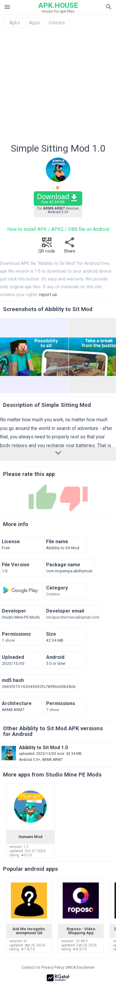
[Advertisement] (56, 87)
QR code (46, 247)
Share (69, 247)
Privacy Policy (52, 967)
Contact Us (30, 967)
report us (48, 294)
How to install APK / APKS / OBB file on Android (58, 229)
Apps (34, 22)
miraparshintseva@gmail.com (72, 617)
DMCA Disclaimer (80, 967)
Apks (14, 22)
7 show (8, 640)
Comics (57, 22)
